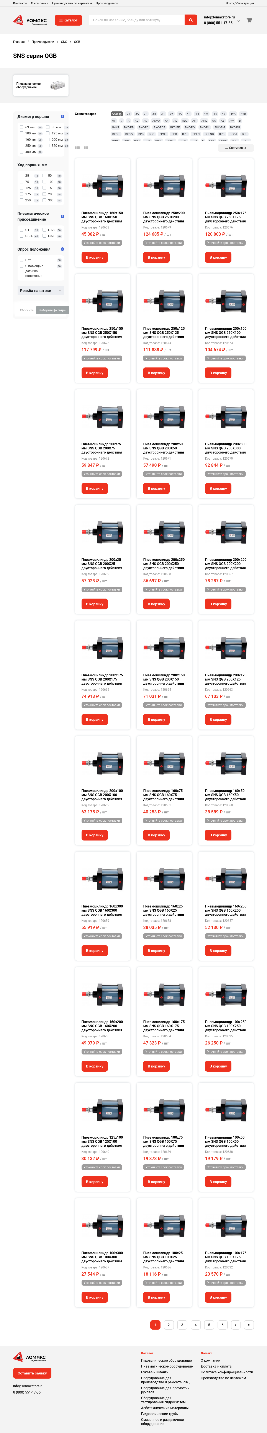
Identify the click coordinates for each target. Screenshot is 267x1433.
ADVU (156, 120)
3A (137, 113)
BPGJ (233, 134)
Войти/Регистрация (240, 3)
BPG (221, 134)
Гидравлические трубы (160, 1414)
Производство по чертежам (72, 3)
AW (231, 120)
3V (171, 113)
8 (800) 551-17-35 (218, 23)
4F (188, 113)
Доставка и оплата (216, 1366)
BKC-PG (190, 127)
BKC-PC (144, 127)
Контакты (20, 3)
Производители (107, 3)
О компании (39, 3)
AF (166, 120)
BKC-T (116, 134)
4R (214, 113)
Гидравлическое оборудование (166, 1360)
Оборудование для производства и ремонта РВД (165, 1380)
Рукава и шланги (155, 1372)
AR (214, 120)
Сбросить (27, 310)
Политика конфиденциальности (227, 1372)
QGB (115, 113)
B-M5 (115, 127)
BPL (244, 134)
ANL (204, 120)
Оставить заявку (32, 1373)
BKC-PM (220, 127)
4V (223, 113)
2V (128, 113)
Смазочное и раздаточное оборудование (162, 1422)
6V (114, 120)
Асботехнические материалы (165, 1408)
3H (154, 113)
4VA (233, 113)
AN (194, 120)
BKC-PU (235, 127)
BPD (174, 134)
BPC (151, 134)
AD (145, 120)
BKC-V (129, 134)
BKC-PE (175, 127)
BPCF (162, 134)
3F (145, 113)
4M (206, 113)
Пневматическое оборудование (167, 1366)
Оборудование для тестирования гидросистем (163, 1400)
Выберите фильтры (52, 310)
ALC (184, 120)
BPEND (209, 134)
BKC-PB (129, 127)
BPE (184, 134)
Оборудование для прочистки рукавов (165, 1390)
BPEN (196, 134)
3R (162, 113)
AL (175, 120)
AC (136, 120)
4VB (243, 113)
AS (222, 120)
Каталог (68, 20)
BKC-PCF (159, 127)
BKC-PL (204, 127)
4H (197, 113)
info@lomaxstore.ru (219, 17)
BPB (141, 134)
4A (180, 113)
